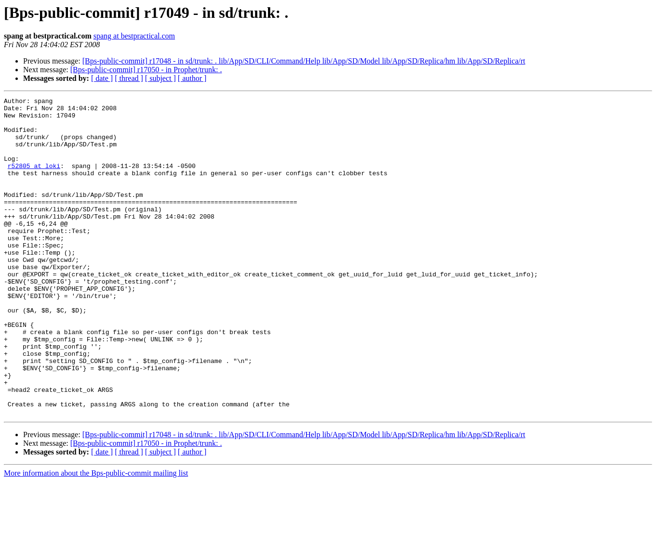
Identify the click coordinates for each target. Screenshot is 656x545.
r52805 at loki (34, 180)
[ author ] (192, 78)
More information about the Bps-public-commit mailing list (96, 536)
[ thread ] (129, 78)
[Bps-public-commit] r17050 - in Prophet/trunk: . (146, 69)
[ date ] (102, 78)
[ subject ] (160, 78)
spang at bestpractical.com (134, 36)
